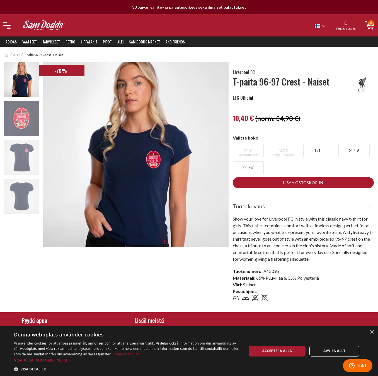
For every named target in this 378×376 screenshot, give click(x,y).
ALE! (120, 42)
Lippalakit (89, 42)
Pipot (107, 42)
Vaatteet (29, 42)
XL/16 (354, 150)
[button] (127, 360)
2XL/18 (248, 167)
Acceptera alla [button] (277, 350)
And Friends (175, 42)
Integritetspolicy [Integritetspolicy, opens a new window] (126, 354)
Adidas (11, 42)
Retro (70, 42)
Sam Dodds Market (144, 42)
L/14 (319, 150)
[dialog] (189, 351)
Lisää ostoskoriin (303, 182)
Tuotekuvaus (249, 206)
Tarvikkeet (51, 42)
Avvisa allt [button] (334, 350)
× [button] (372, 332)
